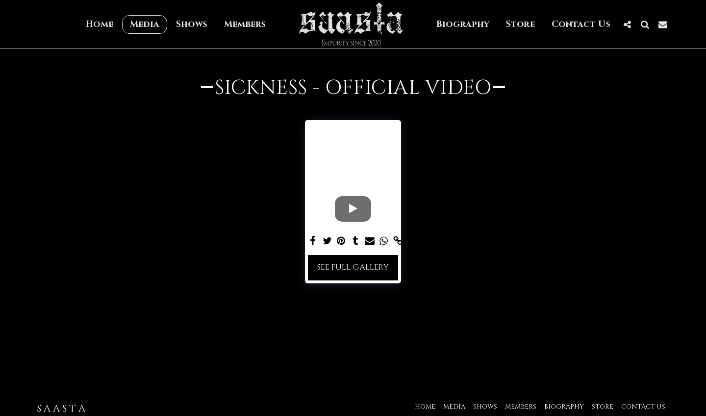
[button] (627, 24)
